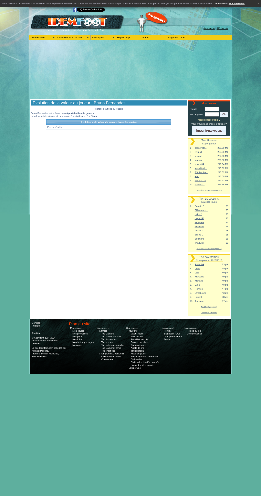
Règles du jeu (124, 37)
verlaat (198, 156)
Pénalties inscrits (139, 339)
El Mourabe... (201, 210)
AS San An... (201, 172)
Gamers (103, 331)
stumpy (198, 160)
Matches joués (138, 353)
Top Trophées (108, 351)
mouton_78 (200, 180)
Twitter (167, 339)
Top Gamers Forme (111, 336)
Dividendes (136, 359)
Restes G (199, 226)
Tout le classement (209, 307)
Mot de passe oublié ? (209, 120)
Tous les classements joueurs (209, 248)
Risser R (199, 230)
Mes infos (77, 339)
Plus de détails (236, 3)
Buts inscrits (137, 336)
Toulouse (199, 301)
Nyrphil (198, 152)
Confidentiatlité (194, 333)
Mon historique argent (83, 342)
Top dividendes (109, 339)
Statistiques (98, 37)
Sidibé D (199, 234)
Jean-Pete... (201, 148)
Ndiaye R (199, 222)
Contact (36, 323)
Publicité (36, 325)
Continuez (219, 3)
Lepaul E (199, 218)
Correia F (199, 206)
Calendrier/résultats (209, 312)
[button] (224, 114)
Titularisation (137, 351)
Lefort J (198, 214)
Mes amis (77, 345)
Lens (197, 268)
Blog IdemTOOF (176, 37)
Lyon (197, 285)
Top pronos (107, 342)
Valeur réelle (137, 333)
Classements (103, 328)
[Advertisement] (130, 69)
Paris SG (199, 264)
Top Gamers (107, 333)
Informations (191, 328)
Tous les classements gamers (208, 190)
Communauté (168, 328)
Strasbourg (200, 293)
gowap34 (199, 164)
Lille (197, 272)
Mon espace (38, 37)
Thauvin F (200, 243)
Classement (107, 359)
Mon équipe (78, 331)
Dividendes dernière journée (145, 362)
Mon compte (66, 10)
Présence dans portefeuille (144, 356)
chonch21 (200, 184)
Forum (146, 37)
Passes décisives (139, 342)
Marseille (199, 276)
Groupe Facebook (173, 336)
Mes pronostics (80, 333)
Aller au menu (53, 10)
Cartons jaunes (138, 345)
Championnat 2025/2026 (70, 37)
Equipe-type (135, 368)
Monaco (199, 280)
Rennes (199, 289)
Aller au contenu (38, 10)
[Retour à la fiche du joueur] (109, 109)
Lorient (198, 297)
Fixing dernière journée (142, 365)
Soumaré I (200, 239)
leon (197, 176)
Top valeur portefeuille (112, 345)
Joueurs (133, 331)
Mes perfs (77, 336)
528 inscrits (222, 28)
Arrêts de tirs (137, 348)
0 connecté (209, 28)
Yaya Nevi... (201, 168)
